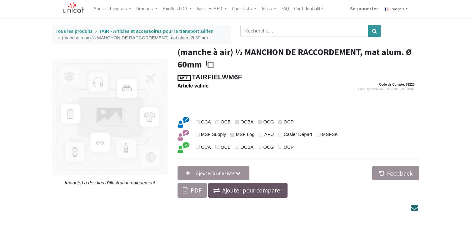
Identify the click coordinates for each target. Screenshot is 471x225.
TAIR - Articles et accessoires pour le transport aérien (156, 31)
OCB (226, 121)
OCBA (246, 121)
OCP (288, 121)
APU (269, 134)
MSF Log (245, 134)
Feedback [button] (396, 173)
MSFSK (330, 134)
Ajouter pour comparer (252, 190)
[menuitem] (285, 9)
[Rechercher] (374, 31)
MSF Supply (213, 134)
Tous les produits (74, 31)
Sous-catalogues (111, 9)
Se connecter (364, 9)
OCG (268, 121)
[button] (213, 173)
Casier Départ (297, 134)
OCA (206, 121)
